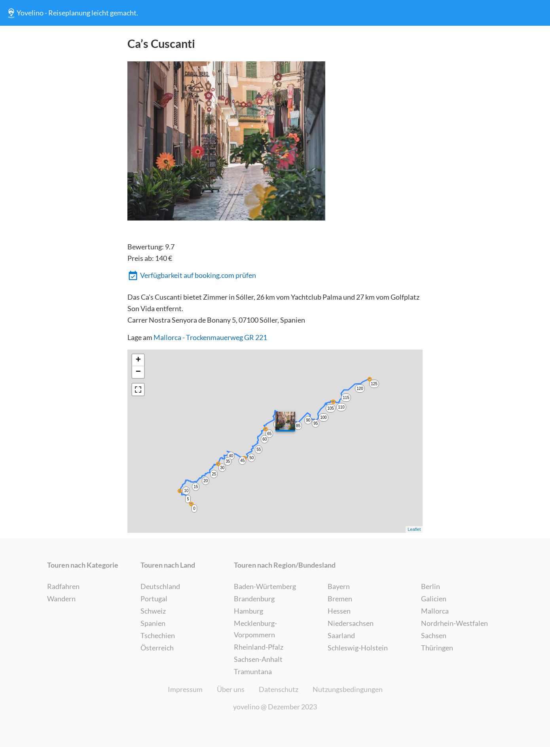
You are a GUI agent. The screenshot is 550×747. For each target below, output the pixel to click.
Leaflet (414, 529)
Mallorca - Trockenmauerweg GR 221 (210, 337)
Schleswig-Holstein (358, 647)
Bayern (339, 586)
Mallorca (435, 610)
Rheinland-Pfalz (258, 646)
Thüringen (437, 647)
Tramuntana (253, 671)
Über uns (231, 689)
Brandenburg (254, 598)
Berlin (430, 586)
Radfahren (63, 586)
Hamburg (248, 610)
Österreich (157, 647)
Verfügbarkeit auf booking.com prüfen (191, 276)
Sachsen (433, 635)
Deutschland (160, 586)
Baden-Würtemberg (265, 586)
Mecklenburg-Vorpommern (255, 629)
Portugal (153, 598)
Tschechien (157, 635)
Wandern (61, 598)
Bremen (340, 598)
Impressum (185, 689)
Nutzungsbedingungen (348, 689)
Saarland (341, 635)
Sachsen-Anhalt (258, 659)
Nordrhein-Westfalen (454, 623)
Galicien (433, 598)
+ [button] (138, 360)
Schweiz (153, 610)
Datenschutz (278, 689)
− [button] (138, 372)
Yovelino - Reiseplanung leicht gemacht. (72, 13)
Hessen (339, 610)
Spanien (152, 623)
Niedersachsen (351, 623)
